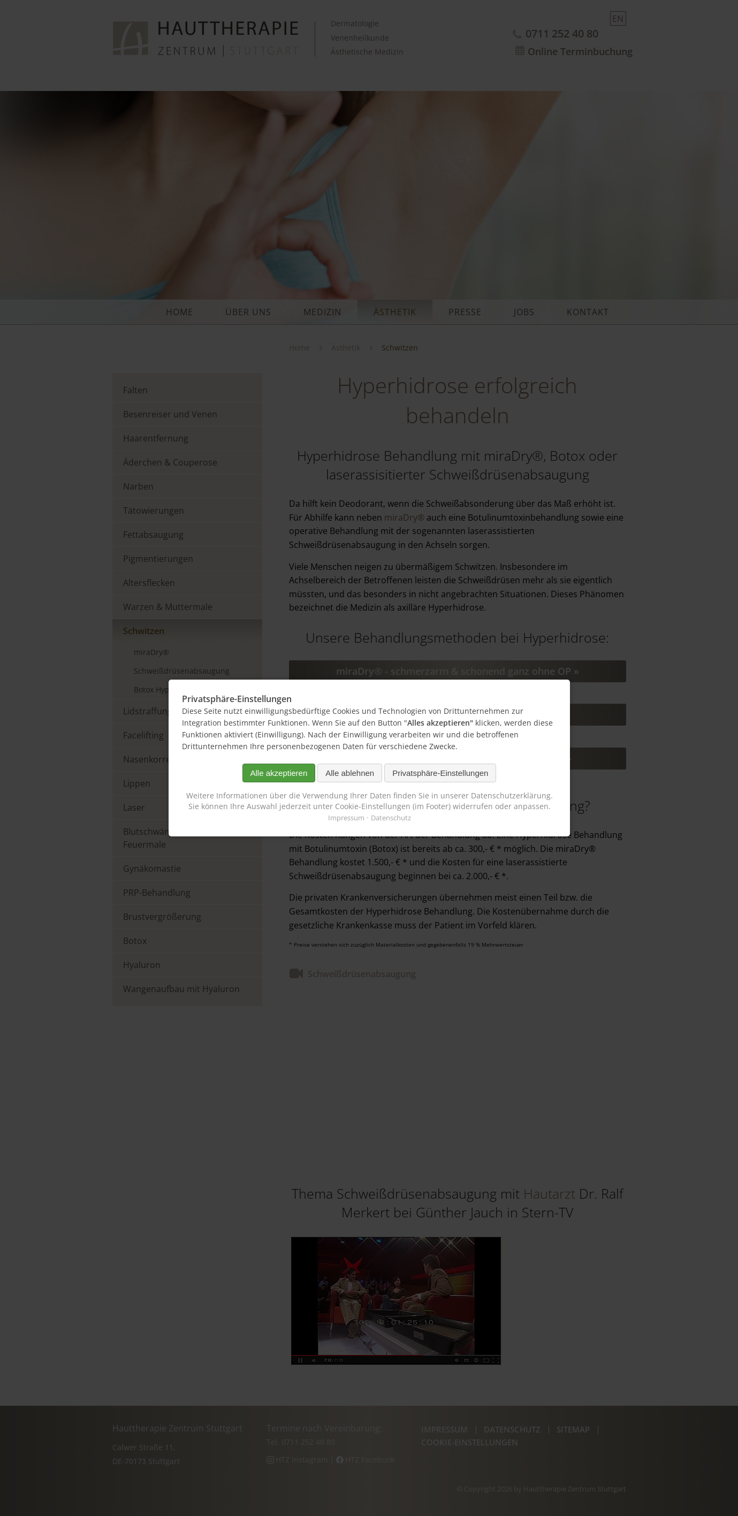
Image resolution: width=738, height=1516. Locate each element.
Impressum (346, 817)
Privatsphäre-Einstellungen (440, 773)
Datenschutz (390, 817)
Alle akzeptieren (278, 773)
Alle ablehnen (349, 773)
